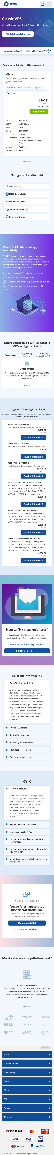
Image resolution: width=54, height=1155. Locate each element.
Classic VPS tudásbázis (27, 929)
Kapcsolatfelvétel (27, 923)
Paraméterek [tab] (10, 355)
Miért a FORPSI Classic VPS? (36, 51)
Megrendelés (39, 111)
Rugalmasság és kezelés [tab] (27, 354)
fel (45, 1047)
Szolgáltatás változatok (13, 51)
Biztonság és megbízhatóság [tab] (43, 354)
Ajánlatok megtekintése (18, 34)
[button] (27, 683)
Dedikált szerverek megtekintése (27, 644)
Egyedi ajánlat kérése (27, 650)
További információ (33, 437)
